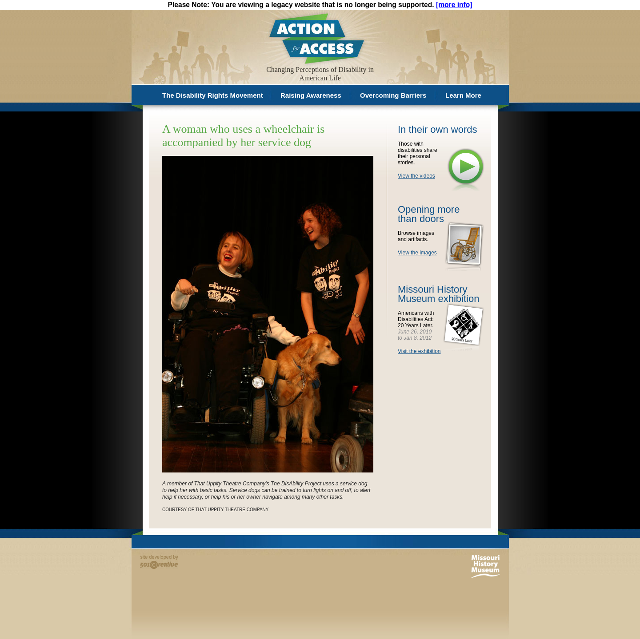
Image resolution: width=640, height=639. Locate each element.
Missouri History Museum (485, 566)
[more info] (454, 4)
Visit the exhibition (419, 351)
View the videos (416, 176)
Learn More (463, 95)
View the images (417, 253)
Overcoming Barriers (393, 95)
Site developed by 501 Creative (159, 562)
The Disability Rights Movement (212, 95)
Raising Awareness (310, 95)
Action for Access (316, 38)
